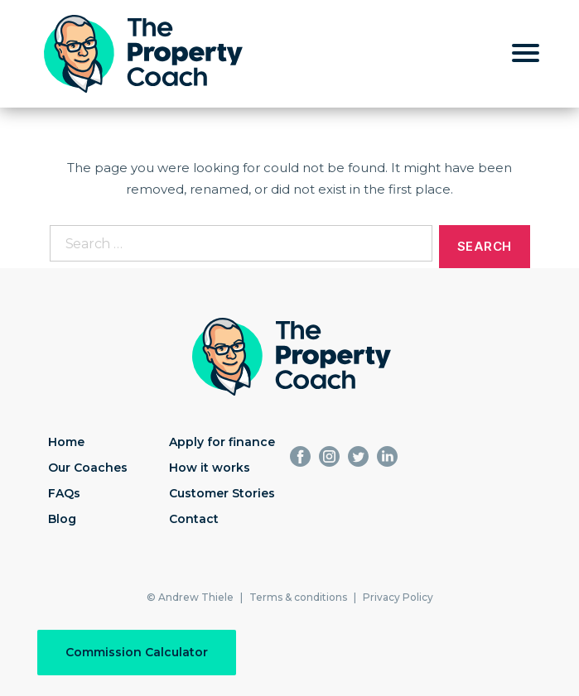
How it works (209, 467)
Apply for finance (222, 441)
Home (66, 441)
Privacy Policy (398, 597)
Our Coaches (88, 467)
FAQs (64, 493)
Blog (62, 518)
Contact (194, 518)
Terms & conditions (298, 597)
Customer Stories (222, 493)
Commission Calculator (136, 652)
